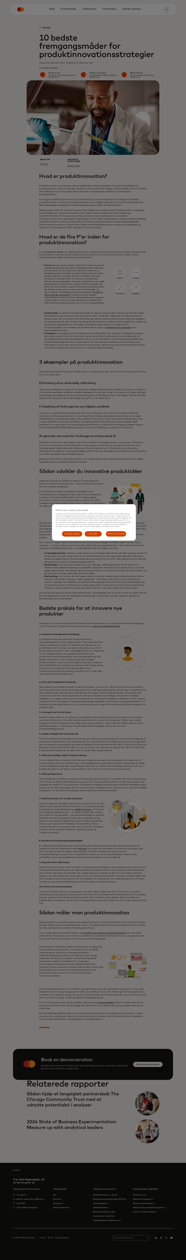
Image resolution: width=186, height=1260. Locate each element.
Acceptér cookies (72, 534)
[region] (94, 522)
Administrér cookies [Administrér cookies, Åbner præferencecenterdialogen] (116, 534)
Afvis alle (93, 534)
